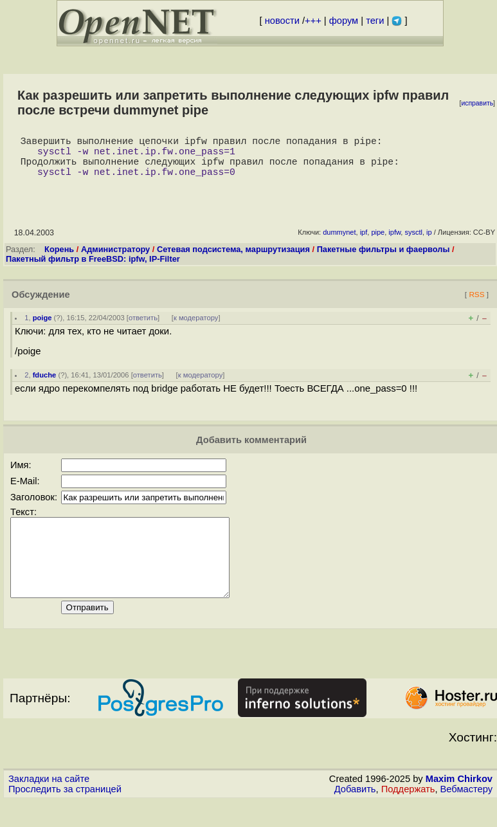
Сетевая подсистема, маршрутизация (233, 259)
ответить (143, 328)
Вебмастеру (466, 815)
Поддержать (408, 815)
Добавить (355, 815)
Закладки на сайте (48, 804)
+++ (313, 20)
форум (343, 20)
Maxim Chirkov (459, 804)
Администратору (115, 259)
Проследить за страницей (65, 815)
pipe (377, 242)
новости (282, 20)
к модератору (196, 328)
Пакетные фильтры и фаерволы (383, 259)
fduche (45, 385)
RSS (476, 304)
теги (375, 20)
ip (429, 242)
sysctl (413, 242)
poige (42, 328)
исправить (477, 103)
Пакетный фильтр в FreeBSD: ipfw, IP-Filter (93, 269)
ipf (364, 242)
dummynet (339, 242)
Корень (59, 259)
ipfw (394, 242)
